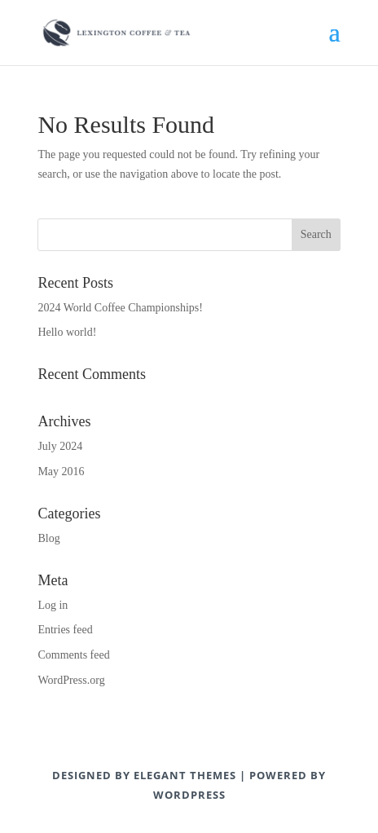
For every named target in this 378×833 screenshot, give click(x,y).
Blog (48, 538)
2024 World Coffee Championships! (120, 308)
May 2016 (60, 471)
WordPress (189, 794)
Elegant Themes (185, 775)
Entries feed (64, 630)
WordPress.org (70, 680)
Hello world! (66, 332)
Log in (52, 605)
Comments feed (73, 655)
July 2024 (59, 446)
